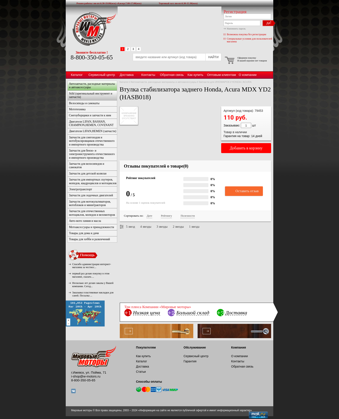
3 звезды (162, 226)
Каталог (77, 75)
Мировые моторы (92, 28)
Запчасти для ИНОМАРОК (214, 81)
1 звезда (194, 226)
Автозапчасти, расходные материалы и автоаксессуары (163, 81)
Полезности (188, 215)
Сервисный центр (101, 75)
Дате (149, 215)
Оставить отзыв (244, 191)
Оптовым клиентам (221, 75)
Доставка (127, 75)
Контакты (148, 75)
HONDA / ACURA (242, 81)
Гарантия (190, 361)
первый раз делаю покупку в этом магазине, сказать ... (90, 275)
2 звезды (178, 226)
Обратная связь (172, 75)
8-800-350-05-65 (91, 57)
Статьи (141, 371)
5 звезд (130, 226)
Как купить (195, 75)
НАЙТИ (213, 57)
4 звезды (145, 226)
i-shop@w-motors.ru (85, 376)
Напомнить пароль (236, 28)
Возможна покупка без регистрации (246, 34)
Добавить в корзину (246, 148)
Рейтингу (166, 215)
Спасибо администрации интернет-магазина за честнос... (91, 266)
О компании (247, 75)
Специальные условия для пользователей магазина (249, 40)
